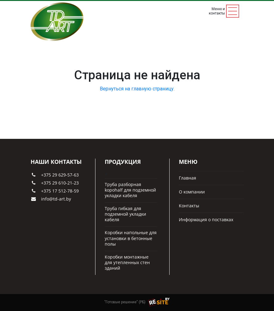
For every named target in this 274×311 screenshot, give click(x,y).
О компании (192, 192)
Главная (187, 178)
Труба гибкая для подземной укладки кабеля (125, 214)
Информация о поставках (206, 219)
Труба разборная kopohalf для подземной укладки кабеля (130, 190)
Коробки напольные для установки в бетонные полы (131, 238)
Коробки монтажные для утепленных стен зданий (127, 262)
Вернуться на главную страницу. (137, 89)
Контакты (189, 206)
